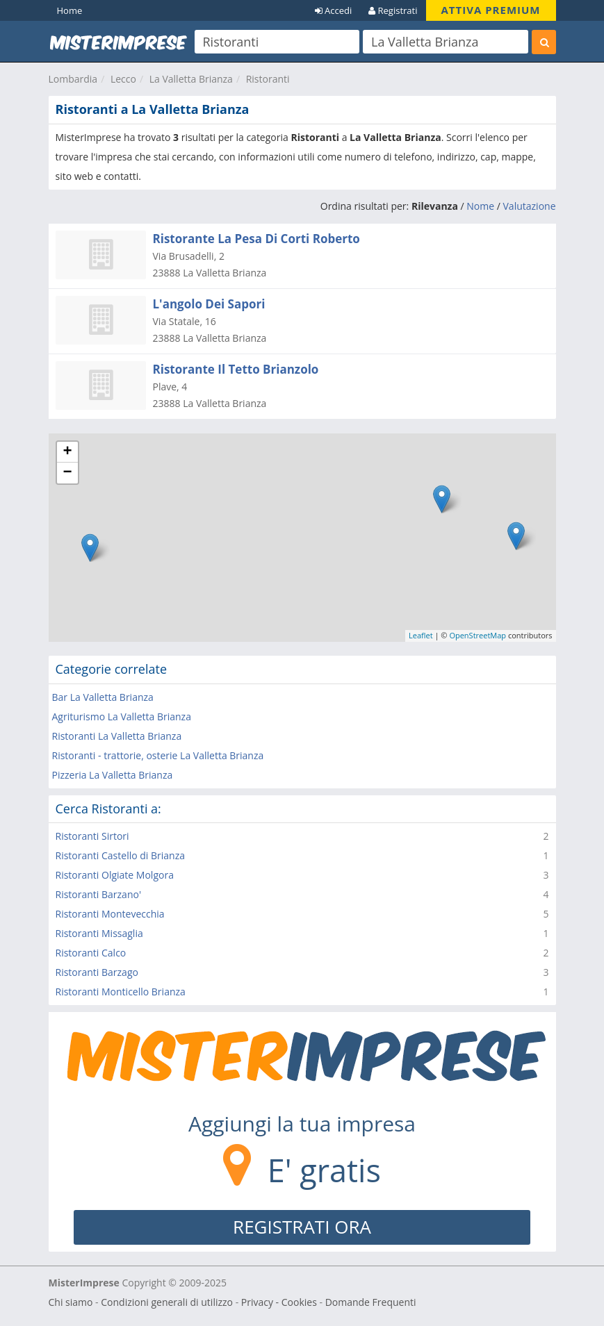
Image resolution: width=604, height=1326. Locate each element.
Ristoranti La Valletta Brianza (117, 736)
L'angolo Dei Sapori (209, 304)
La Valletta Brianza (191, 78)
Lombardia (73, 78)
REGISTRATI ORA (302, 1226)
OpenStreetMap (477, 635)
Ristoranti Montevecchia (110, 913)
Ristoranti (268, 78)
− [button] (67, 473)
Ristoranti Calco (91, 952)
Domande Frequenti (370, 1302)
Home (70, 10)
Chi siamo (71, 1302)
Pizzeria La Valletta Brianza (112, 774)
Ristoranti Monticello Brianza (121, 991)
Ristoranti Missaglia (99, 933)
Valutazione (529, 206)
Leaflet (421, 635)
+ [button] (67, 452)
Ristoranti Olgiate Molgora (115, 874)
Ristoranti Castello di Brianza (121, 855)
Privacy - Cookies (279, 1302)
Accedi (333, 10)
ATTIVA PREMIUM (491, 10)
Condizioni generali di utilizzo (167, 1302)
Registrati (392, 10)
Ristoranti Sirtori (92, 836)
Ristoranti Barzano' (98, 894)
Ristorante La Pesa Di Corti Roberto (256, 239)
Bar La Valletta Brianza (103, 697)
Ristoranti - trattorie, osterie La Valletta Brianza (158, 755)
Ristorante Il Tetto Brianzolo (236, 369)
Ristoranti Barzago (97, 972)
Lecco (123, 78)
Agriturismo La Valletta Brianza (121, 716)
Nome (480, 206)
